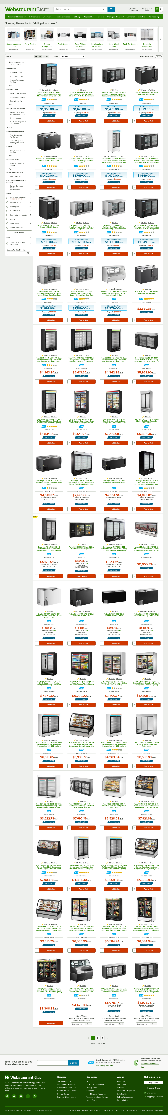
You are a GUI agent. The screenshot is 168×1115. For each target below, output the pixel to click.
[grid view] (38, 56)
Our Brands (122, 1084)
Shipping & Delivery (153, 1097)
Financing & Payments (126, 1091)
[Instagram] (7, 1096)
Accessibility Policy (116, 1110)
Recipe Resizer (63, 1094)
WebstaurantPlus (64, 1081)
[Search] (28, 253)
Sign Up (73, 1063)
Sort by (55, 57)
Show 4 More (19, 232)
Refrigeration (34, 17)
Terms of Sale (74, 1110)
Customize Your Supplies (67, 1091)
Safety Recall (91, 1100)
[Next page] (107, 1038)
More (9, 86)
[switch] (158, 56)
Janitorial (131, 17)
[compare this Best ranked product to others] (35, 516)
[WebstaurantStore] (26, 1077)
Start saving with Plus (104, 1065)
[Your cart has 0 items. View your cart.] (159, 9)
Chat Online (150, 1093)
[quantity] (37, 121)
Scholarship (122, 1094)
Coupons (90, 1091)
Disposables (88, 17)
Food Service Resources (96, 1094)
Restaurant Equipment (17, 17)
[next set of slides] (160, 39)
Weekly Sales (91, 1088)
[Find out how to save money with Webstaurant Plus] (43, 99)
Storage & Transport (115, 17)
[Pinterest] (35, 1096)
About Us (121, 1081)
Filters (8, 57)
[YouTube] (14, 1096)
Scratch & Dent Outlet (95, 1084)
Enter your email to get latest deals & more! (18, 1063)
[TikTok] (28, 1096)
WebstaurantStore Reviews (97, 1097)
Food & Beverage (63, 17)
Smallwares (47, 17)
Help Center (153, 1082)
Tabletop (76, 17)
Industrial (141, 17)
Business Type (154, 17)
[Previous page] (88, 1038)
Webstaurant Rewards (66, 1084)
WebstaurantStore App (66, 1088)
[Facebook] (21, 1096)
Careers (120, 1088)
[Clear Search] (103, 9)
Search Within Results (16, 250)
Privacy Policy (87, 1110)
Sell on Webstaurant (125, 1097)
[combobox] (80, 9)
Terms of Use (101, 1110)
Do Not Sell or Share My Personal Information (144, 1110)
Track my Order (153, 1088)
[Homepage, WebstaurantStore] (27, 9)
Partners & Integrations (66, 1097)
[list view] (45, 56)
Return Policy (122, 1100)
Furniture (100, 17)
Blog (88, 1081)
